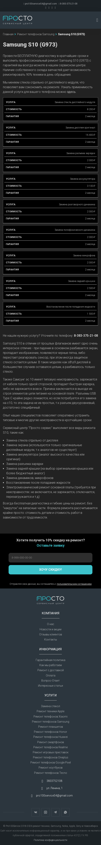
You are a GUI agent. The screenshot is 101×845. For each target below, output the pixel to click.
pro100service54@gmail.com (40, 3)
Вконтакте (35, 812)
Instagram (45, 812)
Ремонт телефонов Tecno (50, 772)
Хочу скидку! (50, 569)
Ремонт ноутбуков (51, 767)
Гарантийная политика (50, 660)
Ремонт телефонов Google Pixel (50, 762)
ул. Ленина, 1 (54, 788)
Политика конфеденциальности (50, 840)
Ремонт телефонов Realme (50, 747)
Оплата (50, 675)
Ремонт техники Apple (50, 711)
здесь (71, 92)
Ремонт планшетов (50, 726)
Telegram (55, 812)
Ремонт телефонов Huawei (50, 736)
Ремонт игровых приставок (50, 752)
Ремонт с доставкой (50, 670)
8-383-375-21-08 (68, 3)
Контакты (50, 639)
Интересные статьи (50, 685)
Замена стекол (50, 706)
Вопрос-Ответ (50, 680)
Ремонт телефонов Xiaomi (50, 716)
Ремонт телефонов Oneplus (50, 757)
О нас (50, 624)
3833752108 (54, 780)
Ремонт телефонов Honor (50, 731)
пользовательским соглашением (74, 584)
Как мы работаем (50, 665)
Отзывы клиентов (50, 634)
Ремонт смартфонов (50, 742)
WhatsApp (65, 812)
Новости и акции (50, 629)
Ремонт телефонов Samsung (50, 721)
